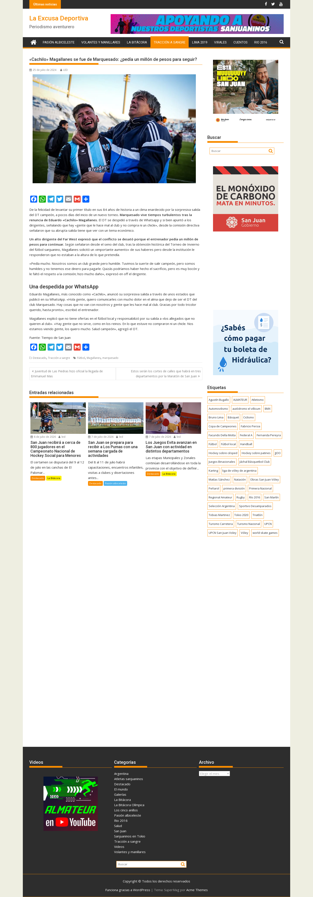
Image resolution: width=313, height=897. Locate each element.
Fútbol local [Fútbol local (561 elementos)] (228, 444)
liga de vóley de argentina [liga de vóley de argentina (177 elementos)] (239, 471)
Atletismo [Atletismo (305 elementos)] (257, 400)
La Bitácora (137, 42)
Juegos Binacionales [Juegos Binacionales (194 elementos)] (222, 462)
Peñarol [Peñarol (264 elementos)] (214, 488)
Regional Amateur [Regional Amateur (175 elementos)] (220, 497)
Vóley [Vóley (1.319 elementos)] (244, 533)
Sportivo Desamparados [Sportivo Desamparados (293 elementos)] (255, 506)
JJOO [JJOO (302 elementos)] (278, 453)
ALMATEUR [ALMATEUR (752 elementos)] (240, 400)
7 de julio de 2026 (100, 437)
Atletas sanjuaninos (128, 779)
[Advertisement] (245, 269)
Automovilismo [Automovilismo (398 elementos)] (218, 409)
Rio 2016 (260, 42)
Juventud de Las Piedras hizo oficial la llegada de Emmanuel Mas (67, 373)
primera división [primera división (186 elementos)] (234, 488)
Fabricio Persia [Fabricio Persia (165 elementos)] (250, 426)
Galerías (120, 794)
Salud (118, 826)
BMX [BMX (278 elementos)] (268, 409)
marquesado (110, 358)
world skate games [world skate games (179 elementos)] (265, 533)
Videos (119, 846)
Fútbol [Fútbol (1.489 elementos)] (213, 444)
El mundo (121, 789)
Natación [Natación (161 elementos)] (240, 479)
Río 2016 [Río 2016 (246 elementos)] (254, 497)
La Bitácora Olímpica (129, 805)
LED (64, 70)
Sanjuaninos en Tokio (129, 836)
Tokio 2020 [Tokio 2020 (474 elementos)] (241, 515)
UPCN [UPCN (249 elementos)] (268, 524)
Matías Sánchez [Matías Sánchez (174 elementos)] (219, 479)
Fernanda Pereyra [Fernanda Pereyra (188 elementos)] (269, 435)
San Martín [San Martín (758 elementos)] (271, 497)
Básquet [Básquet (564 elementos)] (233, 417)
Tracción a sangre (169, 42)
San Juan (120, 831)
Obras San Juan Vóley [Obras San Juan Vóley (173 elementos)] (264, 479)
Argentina (121, 773)
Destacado (39, 358)
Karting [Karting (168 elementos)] (213, 471)
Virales (220, 42)
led (61, 437)
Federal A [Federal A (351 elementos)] (246, 435)
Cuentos (240, 42)
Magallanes (94, 358)
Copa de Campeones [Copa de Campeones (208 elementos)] (222, 426)
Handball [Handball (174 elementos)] (246, 444)
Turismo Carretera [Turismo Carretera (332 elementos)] (221, 524)
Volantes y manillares (100, 42)
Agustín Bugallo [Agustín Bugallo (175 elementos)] (219, 400)
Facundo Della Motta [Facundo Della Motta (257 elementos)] (222, 435)
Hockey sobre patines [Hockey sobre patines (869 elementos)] (256, 453)
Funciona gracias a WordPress (127, 890)
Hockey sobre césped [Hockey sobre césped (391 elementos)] (223, 453)
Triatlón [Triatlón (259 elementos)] (258, 515)
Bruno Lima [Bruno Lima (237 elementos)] (216, 417)
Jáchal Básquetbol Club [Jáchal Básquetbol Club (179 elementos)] (255, 462)
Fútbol (81, 358)
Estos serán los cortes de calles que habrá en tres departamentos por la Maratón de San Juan (166, 373)
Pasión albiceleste (59, 42)
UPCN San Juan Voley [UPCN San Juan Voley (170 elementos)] (222, 533)
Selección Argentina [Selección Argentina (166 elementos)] (222, 506)
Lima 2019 (199, 42)
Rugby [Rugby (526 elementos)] (240, 497)
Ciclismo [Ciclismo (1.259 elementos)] (248, 417)
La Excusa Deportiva (58, 18)
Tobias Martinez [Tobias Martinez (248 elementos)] (219, 515)
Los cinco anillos (126, 810)
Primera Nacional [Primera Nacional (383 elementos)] (260, 488)
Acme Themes (197, 890)
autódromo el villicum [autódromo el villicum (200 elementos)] (246, 409)
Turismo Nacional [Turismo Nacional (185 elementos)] (248, 524)
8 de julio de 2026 (43, 437)
